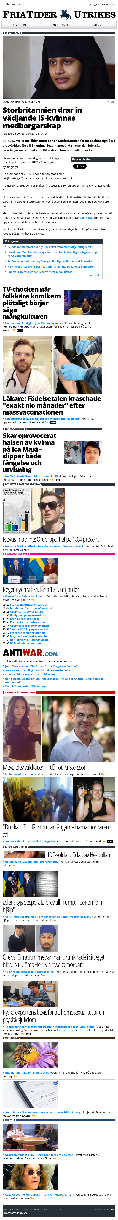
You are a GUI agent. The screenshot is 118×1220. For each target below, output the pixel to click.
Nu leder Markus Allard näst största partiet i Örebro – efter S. (44, 546)
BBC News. (86, 217)
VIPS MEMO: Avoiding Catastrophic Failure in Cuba (37, 670)
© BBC (111, 102)
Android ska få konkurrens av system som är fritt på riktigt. (43, 1112)
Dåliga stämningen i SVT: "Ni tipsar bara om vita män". (40, 1155)
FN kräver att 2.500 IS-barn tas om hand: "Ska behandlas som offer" (51, 266)
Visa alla (95, 275)
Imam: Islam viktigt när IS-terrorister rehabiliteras (39, 272)
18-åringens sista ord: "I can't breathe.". (30, 972)
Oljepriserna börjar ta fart (26, 611)
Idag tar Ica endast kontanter (29, 636)
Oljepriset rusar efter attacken (29, 625)
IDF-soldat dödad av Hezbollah (79, 854)
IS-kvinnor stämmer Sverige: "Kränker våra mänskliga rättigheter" (50, 247)
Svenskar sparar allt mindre (28, 632)
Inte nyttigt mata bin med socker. (27, 1072)
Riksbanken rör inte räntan (27, 622)
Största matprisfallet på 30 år (29, 604)
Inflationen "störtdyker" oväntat (31, 608)
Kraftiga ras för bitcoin (24, 618)
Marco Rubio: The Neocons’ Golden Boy (30, 674)
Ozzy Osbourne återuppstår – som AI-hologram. (36, 1194)
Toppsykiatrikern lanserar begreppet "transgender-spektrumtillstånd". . (51, 1026)
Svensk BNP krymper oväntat (29, 629)
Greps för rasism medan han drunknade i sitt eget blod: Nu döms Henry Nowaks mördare (53, 960)
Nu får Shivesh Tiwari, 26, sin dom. (27, 476)
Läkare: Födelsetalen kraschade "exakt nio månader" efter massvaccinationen (52, 405)
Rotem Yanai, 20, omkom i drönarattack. (31, 862)
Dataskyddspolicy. (16, 1213)
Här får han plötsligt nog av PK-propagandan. (34, 323)
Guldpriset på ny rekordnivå (28, 615)
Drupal (110, 1209)
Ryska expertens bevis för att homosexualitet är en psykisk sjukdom (53, 1015)
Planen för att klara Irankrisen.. (25, 596)
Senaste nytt (59, 25)
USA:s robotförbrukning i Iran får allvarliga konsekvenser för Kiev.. (48, 916)
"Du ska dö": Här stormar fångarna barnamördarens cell (57, 830)
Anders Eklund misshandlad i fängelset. (30, 841)
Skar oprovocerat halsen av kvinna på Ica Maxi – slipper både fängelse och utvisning (29, 452)
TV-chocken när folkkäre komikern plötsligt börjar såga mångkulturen (32, 303)
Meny (97, 25)
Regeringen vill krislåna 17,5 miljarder (41, 589)
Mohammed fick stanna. (21, 774)
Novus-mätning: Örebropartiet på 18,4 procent (51, 539)
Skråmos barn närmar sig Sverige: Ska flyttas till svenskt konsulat (49, 261)
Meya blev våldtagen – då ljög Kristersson (45, 767)
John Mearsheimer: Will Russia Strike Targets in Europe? (41, 666)
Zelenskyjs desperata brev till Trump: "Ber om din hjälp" (52, 905)
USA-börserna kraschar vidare (29, 639)
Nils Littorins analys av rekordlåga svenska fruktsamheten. (43, 418)
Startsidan (21, 25)
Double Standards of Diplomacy (25, 686)
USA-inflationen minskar (26, 643)
